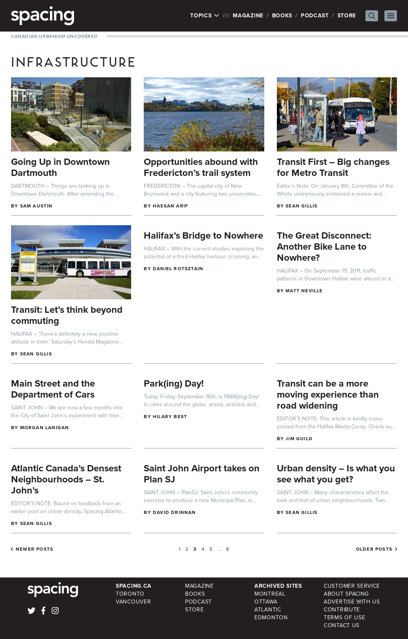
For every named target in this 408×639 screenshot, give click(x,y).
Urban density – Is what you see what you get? (336, 473)
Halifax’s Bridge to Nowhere (203, 235)
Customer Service (352, 586)
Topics (205, 16)
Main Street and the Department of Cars (53, 389)
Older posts (374, 549)
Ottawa (265, 602)
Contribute (342, 609)
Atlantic (267, 609)
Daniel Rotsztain (178, 268)
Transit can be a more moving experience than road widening (328, 394)
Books (282, 15)
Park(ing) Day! (174, 383)
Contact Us (342, 625)
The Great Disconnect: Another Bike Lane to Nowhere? (324, 246)
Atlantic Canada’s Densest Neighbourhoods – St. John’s (66, 479)
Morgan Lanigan (44, 427)
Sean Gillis (301, 205)
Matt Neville (304, 290)
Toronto (130, 594)
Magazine (248, 15)
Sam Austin (36, 205)
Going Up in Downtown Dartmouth (60, 167)
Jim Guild (299, 438)
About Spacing (346, 594)
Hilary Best (170, 416)
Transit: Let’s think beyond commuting (66, 315)
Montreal (270, 594)
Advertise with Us (352, 602)
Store (347, 15)
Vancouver (133, 602)
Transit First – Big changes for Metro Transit (333, 167)
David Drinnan (174, 512)
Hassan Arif (170, 205)
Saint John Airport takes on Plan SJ (202, 473)
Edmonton (271, 617)
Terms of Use (344, 617)
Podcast (315, 15)
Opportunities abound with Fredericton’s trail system (201, 167)
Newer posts (34, 549)
